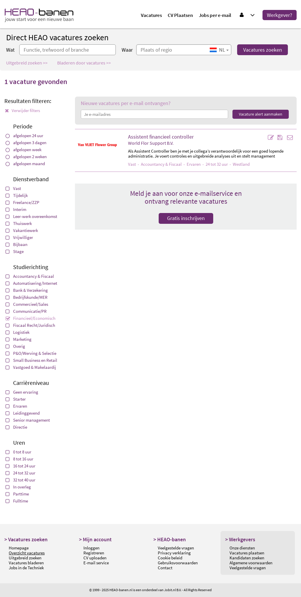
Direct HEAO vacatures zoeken (57, 37)
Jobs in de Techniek (26, 567)
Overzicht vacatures (27, 552)
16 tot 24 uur (20, 466)
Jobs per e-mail (215, 15)
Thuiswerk (19, 223)
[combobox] (219, 50)
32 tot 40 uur (20, 480)
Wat (10, 49)
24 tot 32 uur (20, 473)
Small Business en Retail (31, 360)
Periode (22, 126)
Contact (165, 567)
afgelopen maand (25, 163)
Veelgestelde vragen (176, 547)
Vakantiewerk (22, 230)
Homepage (19, 547)
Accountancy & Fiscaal (30, 276)
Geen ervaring (22, 392)
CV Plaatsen (180, 15)
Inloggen (91, 547)
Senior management (28, 420)
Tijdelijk (17, 195)
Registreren (93, 552)
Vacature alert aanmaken (260, 114)
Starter (16, 399)
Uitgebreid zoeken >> (27, 63)
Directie (16, 427)
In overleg (18, 487)
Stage (15, 251)
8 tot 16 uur (19, 459)
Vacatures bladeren (26, 562)
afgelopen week (23, 149)
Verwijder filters (22, 110)
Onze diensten (242, 547)
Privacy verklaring (174, 552)
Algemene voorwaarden (251, 562)
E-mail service (96, 562)
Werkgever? (279, 15)
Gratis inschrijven (186, 218)
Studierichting (30, 266)
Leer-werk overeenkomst (31, 216)
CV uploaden (94, 557)
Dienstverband (31, 179)
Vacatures (151, 15)
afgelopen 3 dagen (26, 142)
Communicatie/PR (26, 311)
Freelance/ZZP (22, 202)
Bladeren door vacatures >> (84, 63)
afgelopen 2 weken (26, 156)
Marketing (19, 339)
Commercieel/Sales (27, 304)
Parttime (17, 494)
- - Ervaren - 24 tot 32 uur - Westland (189, 164)
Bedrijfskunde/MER (27, 297)
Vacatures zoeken (262, 49)
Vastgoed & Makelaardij (31, 367)
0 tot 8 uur (18, 452)
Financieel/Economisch (30, 318)
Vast (13, 188)
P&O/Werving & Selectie (31, 353)
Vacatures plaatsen (247, 552)
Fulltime (17, 501)
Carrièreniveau (31, 382)
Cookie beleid (170, 557)
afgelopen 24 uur (24, 135)
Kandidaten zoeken (247, 557)
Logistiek (17, 332)
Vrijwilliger (19, 237)
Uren (19, 442)
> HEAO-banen (169, 539)
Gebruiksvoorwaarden (178, 562)
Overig (15, 346)
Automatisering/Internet (31, 283)
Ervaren (16, 406)
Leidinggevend (23, 413)
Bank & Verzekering (27, 290)
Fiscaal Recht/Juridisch (30, 325)
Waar (127, 49)
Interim (16, 209)
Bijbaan (16, 244)
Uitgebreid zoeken (25, 557)
